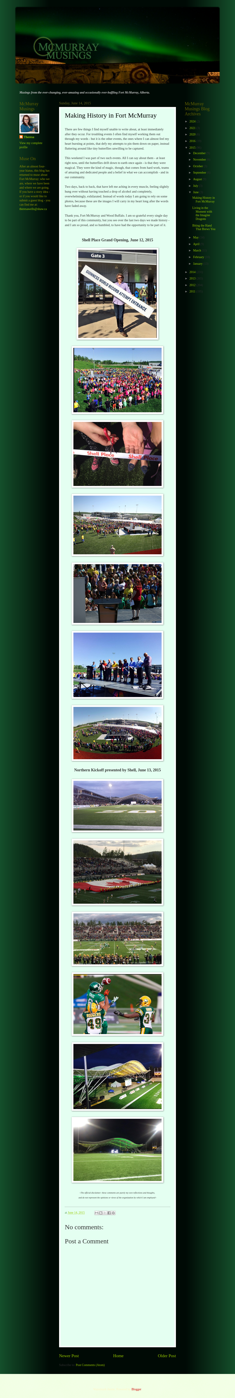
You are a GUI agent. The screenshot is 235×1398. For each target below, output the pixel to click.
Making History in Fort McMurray (203, 199)
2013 (192, 278)
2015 (192, 147)
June (196, 192)
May (196, 237)
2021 (192, 128)
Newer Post (69, 1355)
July (196, 185)
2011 (192, 291)
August (198, 179)
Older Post (167, 1355)
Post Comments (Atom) (90, 1365)
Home (118, 1355)
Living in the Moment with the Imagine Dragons (202, 213)
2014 (192, 272)
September (200, 172)
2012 (192, 285)
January (198, 263)
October (198, 166)
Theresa (29, 137)
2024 (192, 121)
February (199, 257)
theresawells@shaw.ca (33, 209)
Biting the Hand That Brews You (203, 227)
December (199, 153)
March (197, 250)
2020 (192, 134)
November (200, 159)
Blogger (136, 1389)
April (196, 244)
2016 (192, 141)
